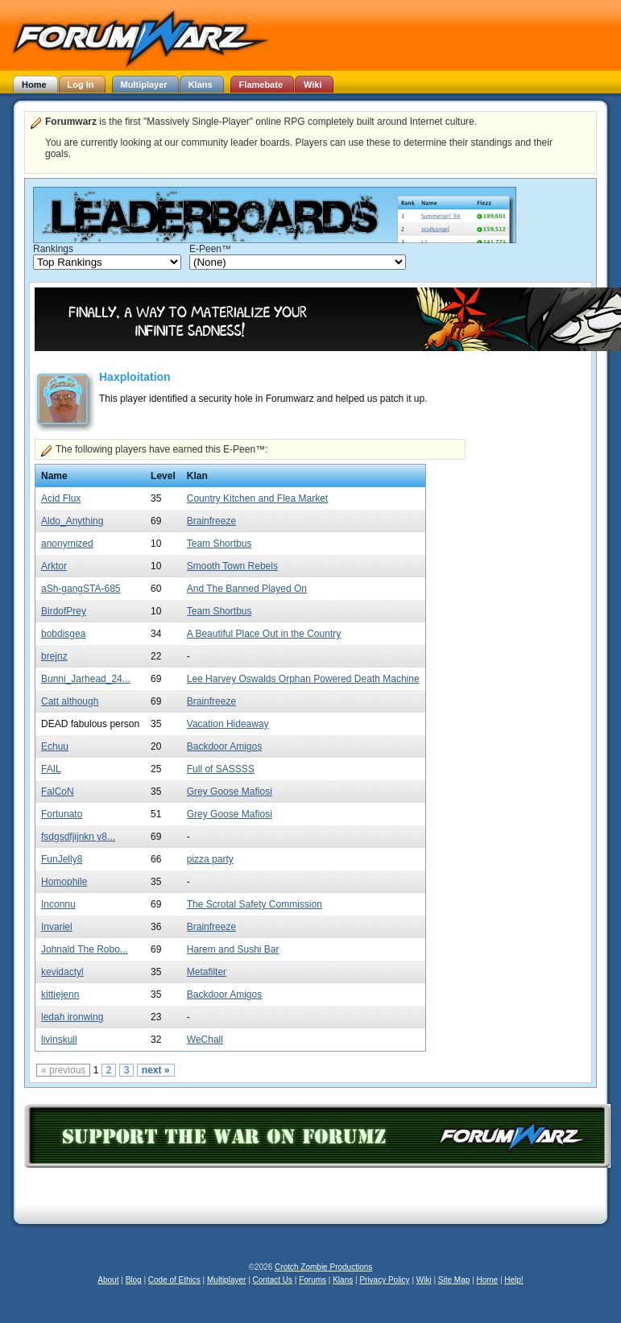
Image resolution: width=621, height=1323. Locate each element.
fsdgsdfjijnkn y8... (78, 836)
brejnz (54, 656)
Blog (134, 1279)
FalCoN (57, 791)
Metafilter (206, 972)
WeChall (205, 1039)
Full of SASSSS (221, 769)
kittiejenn (60, 994)
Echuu (54, 746)
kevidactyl (62, 972)
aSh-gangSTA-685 (81, 588)
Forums (312, 1279)
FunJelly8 (61, 859)
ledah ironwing (72, 1017)
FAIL (51, 769)
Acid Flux (61, 498)
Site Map (454, 1279)
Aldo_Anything (72, 521)
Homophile (64, 881)
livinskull (59, 1039)
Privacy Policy (384, 1279)
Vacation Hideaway (228, 724)
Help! (513, 1279)
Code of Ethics (174, 1279)
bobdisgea (63, 633)
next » (156, 1070)
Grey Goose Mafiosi (229, 791)
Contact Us (272, 1279)
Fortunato (61, 814)
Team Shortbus (219, 543)
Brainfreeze (211, 521)
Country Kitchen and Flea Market (257, 498)
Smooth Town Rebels (232, 566)
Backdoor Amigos (224, 746)
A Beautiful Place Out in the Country (264, 633)
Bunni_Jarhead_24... (85, 678)
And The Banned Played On (247, 588)
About (107, 1279)
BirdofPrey (63, 611)
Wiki (424, 1279)
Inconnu (58, 904)
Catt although (69, 701)
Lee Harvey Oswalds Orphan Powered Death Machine (303, 678)
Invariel (56, 926)
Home (487, 1279)
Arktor (54, 566)
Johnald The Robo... (84, 949)
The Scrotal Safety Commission (254, 904)
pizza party (210, 859)
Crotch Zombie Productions (323, 1267)
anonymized (67, 543)
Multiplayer (226, 1279)
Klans (343, 1279)
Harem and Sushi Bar (233, 949)
